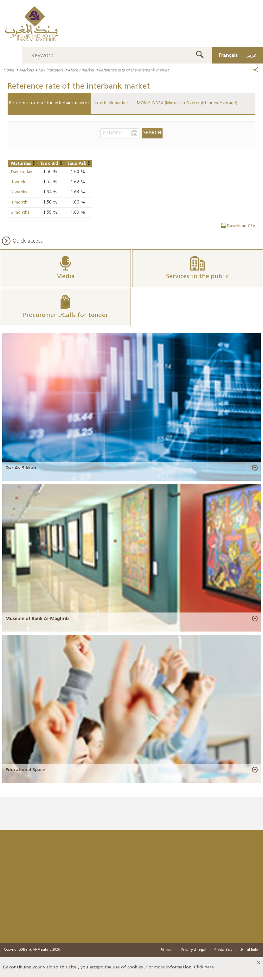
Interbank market (111, 103)
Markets (26, 69)
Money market (81, 69)
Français (228, 55)
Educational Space (25, 769)
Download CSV (241, 226)
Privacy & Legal (193, 950)
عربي (251, 55)
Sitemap (167, 950)
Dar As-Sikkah (20, 468)
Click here (204, 967)
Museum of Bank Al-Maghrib (37, 618)
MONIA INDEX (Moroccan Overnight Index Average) (187, 103)
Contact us (223, 950)
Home (8, 69)
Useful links (249, 950)
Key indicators (50, 69)
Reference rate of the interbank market (49, 103)
